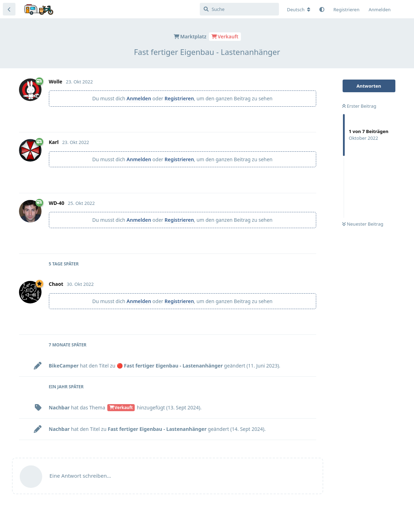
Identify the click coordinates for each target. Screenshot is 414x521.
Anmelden (139, 98)
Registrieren (179, 98)
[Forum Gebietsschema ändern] (298, 9)
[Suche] (239, 9)
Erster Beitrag (359, 106)
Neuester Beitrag (362, 224)
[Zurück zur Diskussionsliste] (9, 9)
